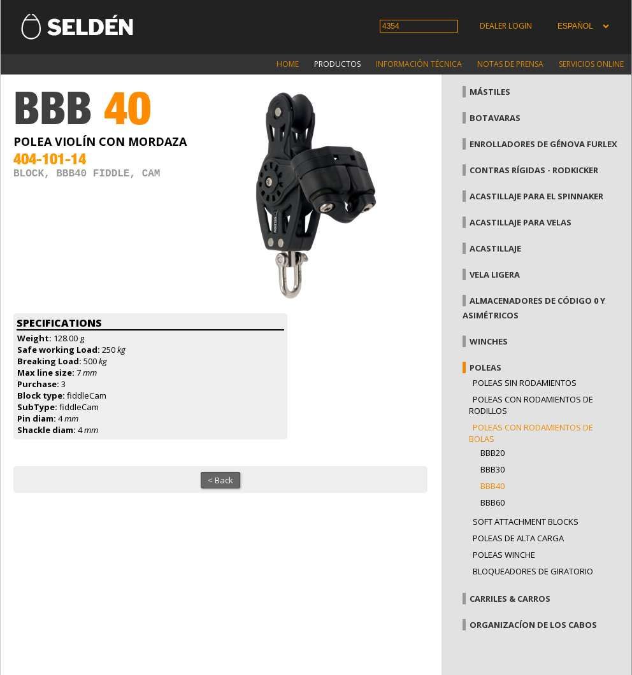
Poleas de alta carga (518, 538)
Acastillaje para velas (520, 222)
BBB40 (492, 486)
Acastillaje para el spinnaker (536, 196)
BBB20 (492, 452)
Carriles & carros (510, 598)
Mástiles (490, 91)
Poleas (485, 367)
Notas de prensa (510, 64)
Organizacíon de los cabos (533, 624)
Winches (489, 341)
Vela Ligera (495, 274)
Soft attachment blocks (525, 521)
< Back (220, 480)
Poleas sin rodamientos (525, 382)
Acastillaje (495, 248)
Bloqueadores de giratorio (533, 571)
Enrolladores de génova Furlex (543, 144)
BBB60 (492, 502)
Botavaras (495, 118)
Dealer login (506, 25)
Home (287, 64)
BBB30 (492, 469)
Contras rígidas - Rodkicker (534, 170)
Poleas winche (504, 554)
